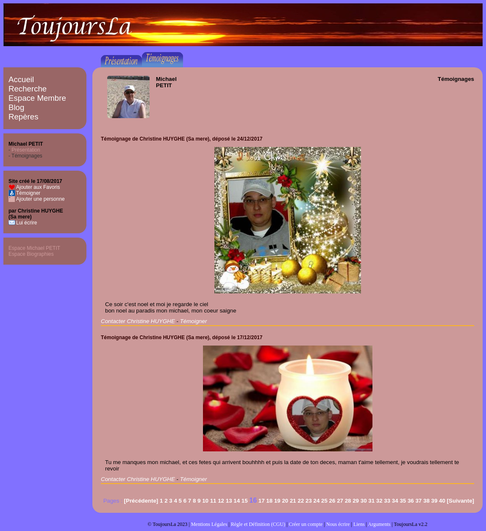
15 (245, 501)
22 (300, 501)
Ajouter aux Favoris (38, 187)
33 (387, 501)
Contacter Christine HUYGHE (138, 321)
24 (317, 501)
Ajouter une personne (40, 199)
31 (371, 501)
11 (213, 501)
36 (411, 501)
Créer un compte (305, 524)
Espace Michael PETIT (34, 248)
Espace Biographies (31, 254)
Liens (359, 524)
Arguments (379, 524)
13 (229, 501)
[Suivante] (460, 501)
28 (348, 501)
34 (395, 501)
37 (418, 501)
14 (236, 501)
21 (293, 501)
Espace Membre (37, 98)
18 (269, 501)
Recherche (27, 88)
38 (426, 501)
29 (356, 501)
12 (221, 501)
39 (434, 501)
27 (340, 501)
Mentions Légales (209, 524)
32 (379, 501)
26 (332, 501)
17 (261, 501)
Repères (23, 116)
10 (205, 501)
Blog (16, 107)
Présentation (25, 150)
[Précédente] (141, 501)
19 (277, 501)
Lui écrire (26, 223)
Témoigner (28, 193)
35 (403, 501)
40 (442, 501)
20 (285, 501)
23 (308, 501)
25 (324, 501)
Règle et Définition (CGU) (258, 524)
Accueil (21, 79)
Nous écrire (338, 524)
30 (364, 501)
